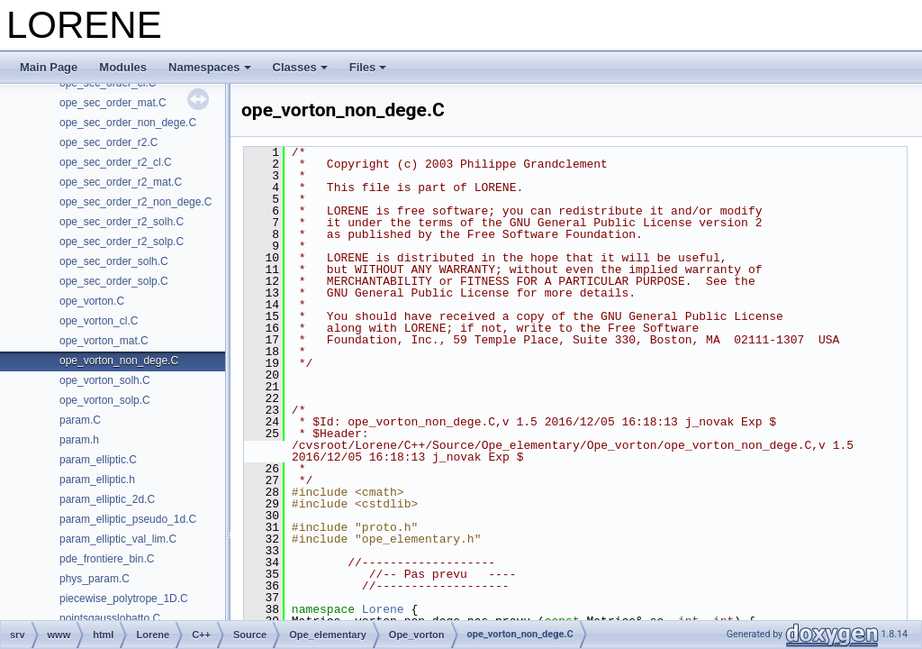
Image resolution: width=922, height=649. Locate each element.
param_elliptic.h (97, 479)
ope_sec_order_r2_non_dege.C (135, 202)
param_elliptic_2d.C (107, 499)
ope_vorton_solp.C (104, 400)
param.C (80, 420)
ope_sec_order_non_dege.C (127, 122)
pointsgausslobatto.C (109, 618)
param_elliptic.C (98, 459)
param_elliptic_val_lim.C (117, 539)
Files (368, 67)
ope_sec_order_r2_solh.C (121, 221)
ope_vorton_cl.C (98, 321)
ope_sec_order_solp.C (113, 281)
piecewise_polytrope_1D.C (123, 598)
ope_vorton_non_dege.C (118, 360)
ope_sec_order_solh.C (113, 261)
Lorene (383, 609)
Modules (123, 67)
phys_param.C (94, 578)
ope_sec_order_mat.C (113, 102)
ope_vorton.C (91, 301)
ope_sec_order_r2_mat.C (120, 182)
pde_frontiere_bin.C (106, 559)
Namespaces (209, 67)
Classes (300, 67)
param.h (79, 440)
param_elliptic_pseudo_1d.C (127, 519)
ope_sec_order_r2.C (108, 142)
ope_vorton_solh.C (104, 380)
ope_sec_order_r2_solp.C (121, 241)
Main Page (48, 67)
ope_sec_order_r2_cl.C (115, 162)
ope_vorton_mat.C (104, 340)
